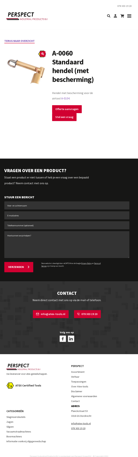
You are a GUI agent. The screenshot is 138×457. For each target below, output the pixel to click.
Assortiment (77, 366)
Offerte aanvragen (67, 109)
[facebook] (63, 333)
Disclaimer (76, 385)
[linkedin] (71, 333)
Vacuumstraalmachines (18, 426)
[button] (42, 54)
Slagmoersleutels (16, 411)
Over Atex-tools (79, 380)
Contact (75, 395)
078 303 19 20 (87, 312)
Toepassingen (78, 376)
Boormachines (14, 430)
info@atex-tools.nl (50, 312)
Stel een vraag (64, 117)
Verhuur (75, 371)
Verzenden (18, 266)
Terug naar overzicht (20, 41)
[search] (108, 16)
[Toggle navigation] (128, 16)
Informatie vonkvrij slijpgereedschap (26, 435)
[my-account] (115, 16)
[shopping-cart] (122, 16)
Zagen (9, 416)
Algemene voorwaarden (84, 390)
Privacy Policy (86, 263)
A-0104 (65, 98)
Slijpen (10, 421)
